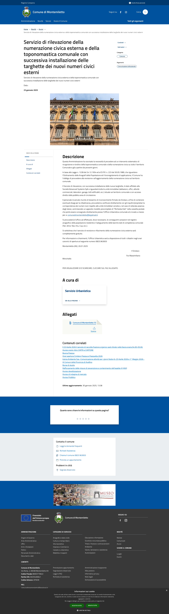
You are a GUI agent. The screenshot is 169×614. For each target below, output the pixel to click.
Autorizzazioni (90, 552)
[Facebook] (120, 11)
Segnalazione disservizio (62, 570)
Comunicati (121, 541)
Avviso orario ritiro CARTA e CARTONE (78, 350)
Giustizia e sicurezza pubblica (95, 540)
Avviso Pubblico (69, 377)
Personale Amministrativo (30, 553)
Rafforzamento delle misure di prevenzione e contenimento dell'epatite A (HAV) (95, 368)
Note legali (89, 576)
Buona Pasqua (68, 353)
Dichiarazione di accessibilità (95, 579)
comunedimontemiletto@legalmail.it (83, 215)
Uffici (23, 544)
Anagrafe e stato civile (61, 537)
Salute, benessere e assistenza (96, 549)
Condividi (122, 42)
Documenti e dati (27, 556)
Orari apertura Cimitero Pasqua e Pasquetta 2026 (82, 356)
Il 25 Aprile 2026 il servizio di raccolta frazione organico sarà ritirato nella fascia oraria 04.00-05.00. (103, 347)
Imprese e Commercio (61, 547)
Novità (33, 29)
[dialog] (84, 601)
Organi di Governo (27, 537)
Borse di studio (69, 365)
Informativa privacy (92, 573)
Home (26, 29)
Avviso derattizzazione (72, 371)
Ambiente (88, 546)
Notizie (119, 537)
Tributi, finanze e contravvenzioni (97, 543)
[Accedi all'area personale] (137, 2)
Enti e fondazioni (27, 547)
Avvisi (41, 29)
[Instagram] (125, 11)
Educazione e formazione (94, 537)
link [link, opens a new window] (103, 601)
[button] (84, 610)
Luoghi (119, 554)
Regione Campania (28, 3)
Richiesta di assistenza (61, 576)
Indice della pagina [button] (32, 153)
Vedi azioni (122, 47)
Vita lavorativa (58, 544)
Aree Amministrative (28, 541)
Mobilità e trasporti (60, 553)
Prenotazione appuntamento (63, 567)
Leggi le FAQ (57, 573)
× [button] (166, 590)
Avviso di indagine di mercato (75, 374)
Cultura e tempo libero (61, 541)
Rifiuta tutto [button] (92, 605)
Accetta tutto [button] (77, 605)
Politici (23, 550)
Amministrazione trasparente (95, 567)
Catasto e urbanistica (61, 550)
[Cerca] (145, 12)
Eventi (119, 557)
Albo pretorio (89, 570)
